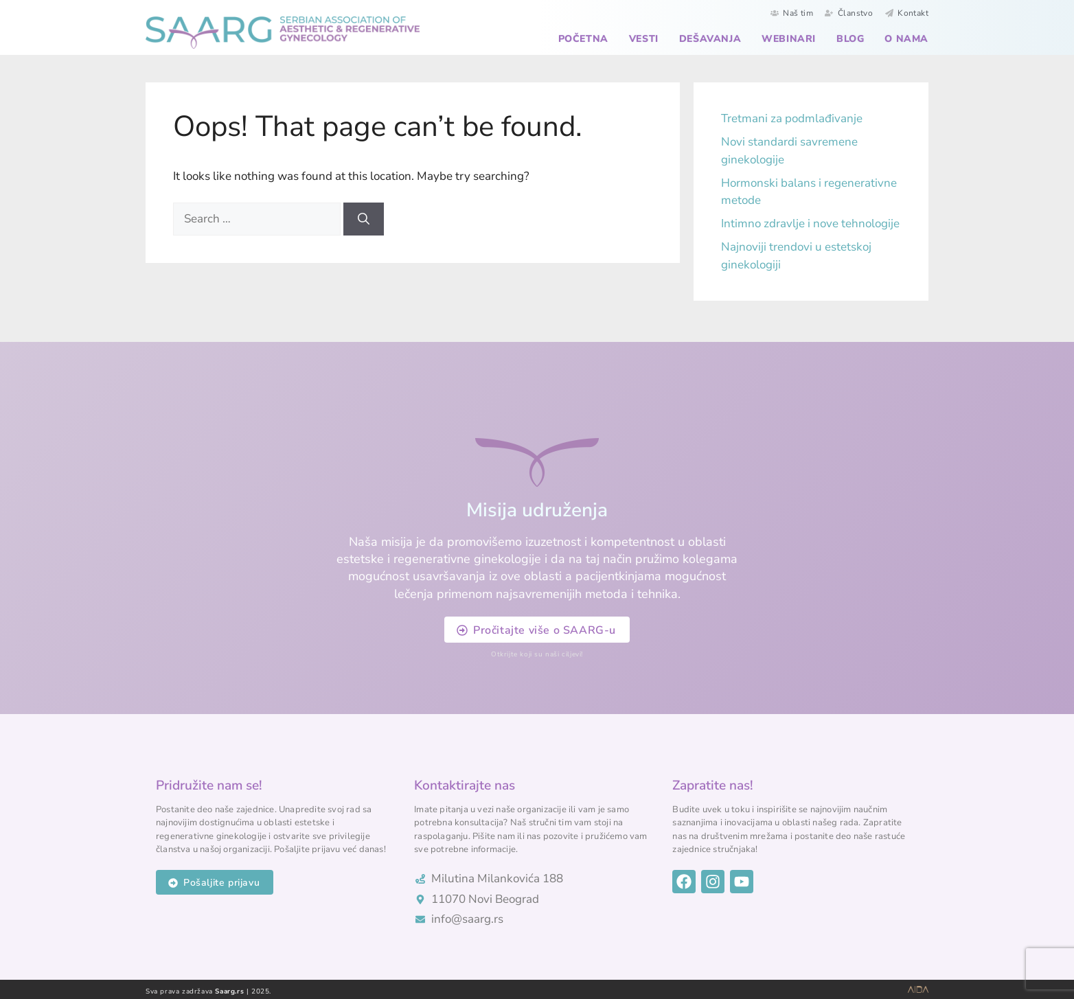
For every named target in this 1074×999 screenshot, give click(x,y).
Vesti (644, 38)
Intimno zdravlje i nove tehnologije (810, 223)
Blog (850, 38)
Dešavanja (710, 38)
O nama (906, 38)
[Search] (363, 219)
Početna (583, 38)
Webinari (789, 38)
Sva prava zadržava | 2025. (208, 991)
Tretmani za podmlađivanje (791, 118)
